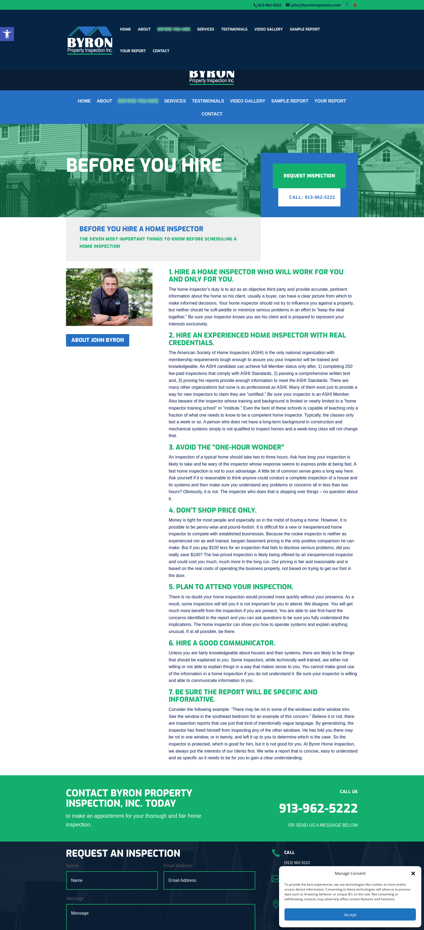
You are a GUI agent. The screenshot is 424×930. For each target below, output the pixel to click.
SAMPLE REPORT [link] (305, 30)
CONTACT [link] (161, 51)
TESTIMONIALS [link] (234, 30)
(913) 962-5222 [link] (297, 862)
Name (72, 866)
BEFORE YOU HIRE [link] (174, 30)
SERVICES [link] (205, 30)
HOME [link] (125, 30)
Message (75, 898)
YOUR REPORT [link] (133, 51)
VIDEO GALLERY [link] (268, 30)
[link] (7, 34)
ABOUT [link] (144, 30)
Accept (350, 914)
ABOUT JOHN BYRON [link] (97, 340)
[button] (413, 873)
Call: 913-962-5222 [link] (312, 197)
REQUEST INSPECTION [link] (309, 176)
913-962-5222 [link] (318, 808)
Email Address (178, 866)
